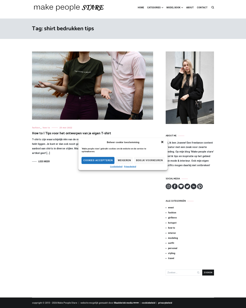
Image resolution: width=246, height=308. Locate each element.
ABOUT (190, 7)
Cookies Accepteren (98, 160)
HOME (141, 7)
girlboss (172, 217)
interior (172, 233)
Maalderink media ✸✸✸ (126, 303)
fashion (36, 128)
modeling (173, 238)
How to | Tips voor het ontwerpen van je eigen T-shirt (71, 133)
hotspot (172, 223)
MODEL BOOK (173, 7)
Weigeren (124, 160)
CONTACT (202, 7)
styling (171, 253)
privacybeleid (165, 303)
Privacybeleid (130, 167)
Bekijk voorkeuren (149, 160)
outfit (171, 243)
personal (172, 248)
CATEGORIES (154, 7)
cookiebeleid (148, 303)
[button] (163, 142)
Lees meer (44, 161)
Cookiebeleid (116, 167)
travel (171, 258)
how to (46, 128)
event (171, 207)
